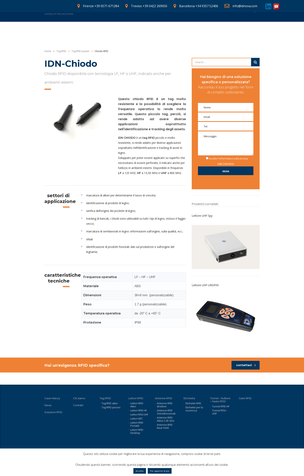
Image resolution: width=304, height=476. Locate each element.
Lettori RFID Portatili (136, 424)
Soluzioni (130, 23)
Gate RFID (245, 398)
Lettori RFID (135, 398)
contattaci (246, 377)
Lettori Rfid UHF (139, 414)
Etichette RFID (193, 403)
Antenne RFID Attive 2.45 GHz (165, 419)
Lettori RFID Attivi (136, 405)
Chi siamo (177, 23)
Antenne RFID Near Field (165, 426)
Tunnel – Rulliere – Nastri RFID (220, 400)
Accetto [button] (140, 470)
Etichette (189, 398)
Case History (153, 23)
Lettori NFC (136, 418)
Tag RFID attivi (110, 403)
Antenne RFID (163, 398)
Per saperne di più (159, 470)
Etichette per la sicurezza (194, 409)
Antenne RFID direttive (165, 405)
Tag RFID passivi (111, 407)
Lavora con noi (217, 23)
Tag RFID (105, 398)
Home (84, 23)
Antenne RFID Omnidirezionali (166, 412)
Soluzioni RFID (53, 412)
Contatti (241, 23)
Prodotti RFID (106, 23)
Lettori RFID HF (138, 410)
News (195, 23)
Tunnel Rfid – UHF (219, 412)
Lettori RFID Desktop (136, 431)
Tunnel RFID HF (220, 406)
